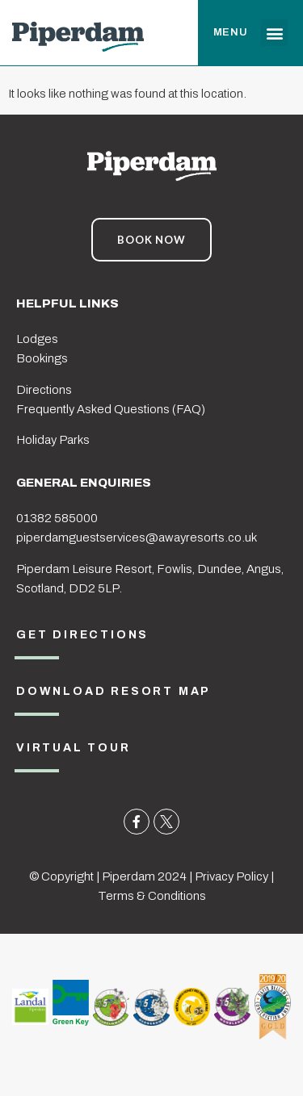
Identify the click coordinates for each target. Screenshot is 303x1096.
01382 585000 (57, 518)
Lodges (37, 339)
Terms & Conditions (152, 895)
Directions (44, 389)
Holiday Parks (53, 439)
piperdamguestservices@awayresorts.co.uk (136, 537)
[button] (274, 32)
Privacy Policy (231, 876)
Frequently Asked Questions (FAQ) (110, 409)
